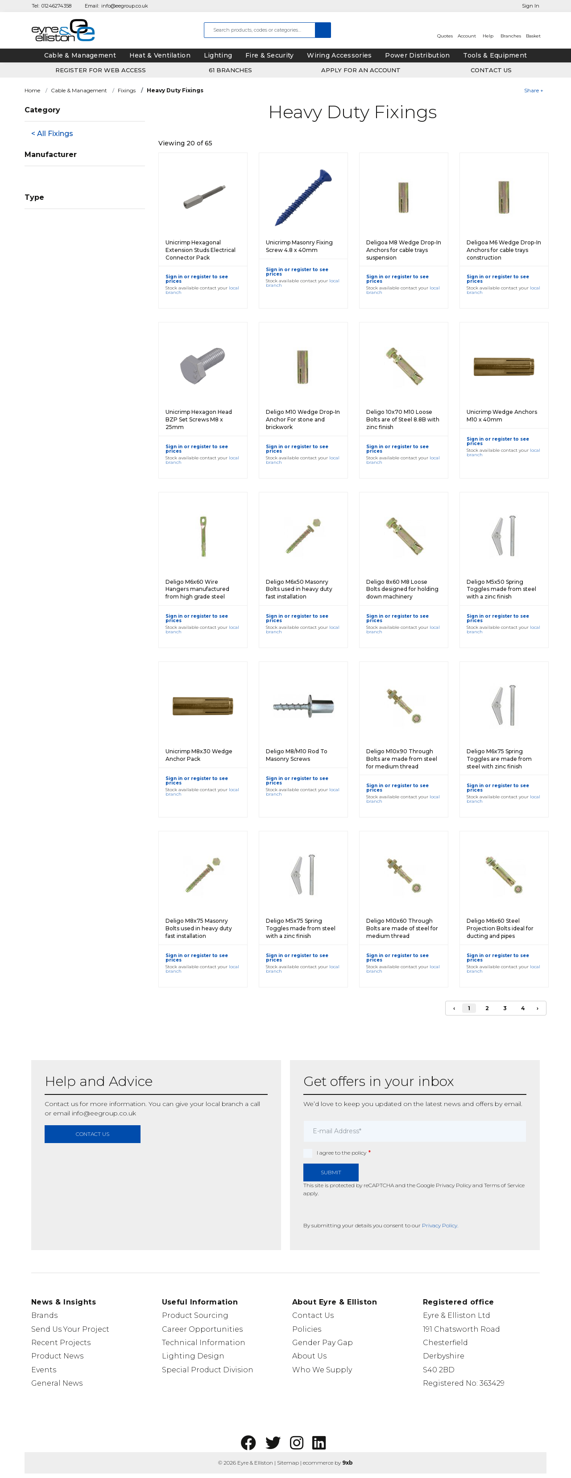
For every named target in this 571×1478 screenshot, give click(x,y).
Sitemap (288, 1462)
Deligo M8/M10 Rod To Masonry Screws (296, 755)
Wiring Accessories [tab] (339, 55)
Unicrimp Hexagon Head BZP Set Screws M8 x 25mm (199, 419)
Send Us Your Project (70, 1329)
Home (32, 90)
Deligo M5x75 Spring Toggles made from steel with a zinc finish (300, 928)
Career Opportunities (202, 1329)
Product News (57, 1356)
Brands (44, 1315)
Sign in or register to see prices (197, 279)
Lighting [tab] (218, 55)
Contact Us (313, 1315)
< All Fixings (52, 133)
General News (57, 1383)
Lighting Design (193, 1356)
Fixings (127, 90)
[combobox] (259, 30)
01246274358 (56, 6)
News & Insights (63, 1302)
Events (43, 1370)
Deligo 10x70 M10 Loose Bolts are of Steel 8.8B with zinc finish (402, 419)
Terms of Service (504, 1185)
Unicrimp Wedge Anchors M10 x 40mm (502, 416)
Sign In (530, 6)
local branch (224, 1104)
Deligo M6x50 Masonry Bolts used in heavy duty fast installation (299, 589)
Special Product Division (207, 1370)
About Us (309, 1356)
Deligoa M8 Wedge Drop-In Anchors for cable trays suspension (403, 250)
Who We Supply (322, 1370)
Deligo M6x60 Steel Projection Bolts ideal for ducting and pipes (500, 928)
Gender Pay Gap (322, 1342)
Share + (533, 90)
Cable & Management (79, 90)
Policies (306, 1329)
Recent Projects (61, 1342)
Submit (331, 1172)
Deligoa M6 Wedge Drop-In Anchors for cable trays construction (504, 250)
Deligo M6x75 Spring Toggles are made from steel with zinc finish (499, 759)
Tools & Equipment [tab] (495, 55)
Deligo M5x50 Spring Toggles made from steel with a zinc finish (501, 589)
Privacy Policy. (440, 1225)
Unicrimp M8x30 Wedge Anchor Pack (199, 755)
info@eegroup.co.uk (124, 6)
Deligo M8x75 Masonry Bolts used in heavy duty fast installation (199, 928)
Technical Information (203, 1342)
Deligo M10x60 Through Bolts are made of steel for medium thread (402, 928)
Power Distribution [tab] (417, 55)
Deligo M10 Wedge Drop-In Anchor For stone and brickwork (303, 419)
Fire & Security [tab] (269, 55)
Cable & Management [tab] (80, 55)
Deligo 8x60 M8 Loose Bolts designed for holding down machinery (402, 589)
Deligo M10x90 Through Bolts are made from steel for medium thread (401, 759)
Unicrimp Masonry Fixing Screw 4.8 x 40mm (299, 246)
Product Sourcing (195, 1315)
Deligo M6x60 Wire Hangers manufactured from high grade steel (197, 589)
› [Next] (537, 1008)
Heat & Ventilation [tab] (159, 55)
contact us (92, 1134)
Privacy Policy (453, 1185)
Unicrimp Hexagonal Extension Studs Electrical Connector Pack (201, 250)
